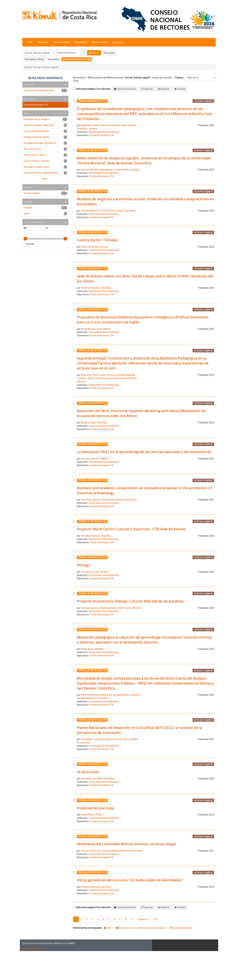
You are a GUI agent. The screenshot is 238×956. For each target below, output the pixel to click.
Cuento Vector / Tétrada (97, 240)
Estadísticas (80, 42)
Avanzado (109, 52)
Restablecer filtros (34, 59)
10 (125, 919)
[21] (156, 919)
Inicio (30, 42)
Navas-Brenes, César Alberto (96, 329)
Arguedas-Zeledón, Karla (94, 125)
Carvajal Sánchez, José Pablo (92, 698)
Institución (29, 84)
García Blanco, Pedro (91, 814)
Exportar (148, 89)
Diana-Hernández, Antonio (94, 246)
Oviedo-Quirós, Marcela (129, 608)
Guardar (181, 89)
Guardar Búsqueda (181, 928)
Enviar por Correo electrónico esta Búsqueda (141, 928)
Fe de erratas (88, 772)
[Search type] (70, 53)
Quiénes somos (61, 42)
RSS (107, 928)
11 (132, 919)
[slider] (25, 238)
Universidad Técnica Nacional (104, 132)
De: (25, 228)
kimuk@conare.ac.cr (32, 948)
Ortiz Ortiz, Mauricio (91, 499)
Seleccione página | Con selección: (93, 89)
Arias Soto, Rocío (90, 375)
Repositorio (30, 98)
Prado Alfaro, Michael (92, 649)
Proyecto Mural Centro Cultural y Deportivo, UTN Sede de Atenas (131, 529)
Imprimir (165, 89)
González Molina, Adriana (126, 169)
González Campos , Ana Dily (95, 535)
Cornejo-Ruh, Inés (117, 125)
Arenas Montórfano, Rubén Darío (119, 499)
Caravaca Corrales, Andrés (95, 572)
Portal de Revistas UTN (102, 135)
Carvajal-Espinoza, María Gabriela (98, 608)
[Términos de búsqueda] (37, 53)
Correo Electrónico (126, 89)
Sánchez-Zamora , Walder (94, 458)
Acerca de (43, 42)
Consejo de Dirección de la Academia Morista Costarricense (112, 850)
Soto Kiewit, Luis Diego (92, 739)
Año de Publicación (34, 222)
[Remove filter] (89, 59)
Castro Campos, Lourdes (112, 375)
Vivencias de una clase (95, 808)
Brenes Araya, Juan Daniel (122, 210)
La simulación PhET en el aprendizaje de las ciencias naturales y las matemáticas (144, 452)
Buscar (94, 52)
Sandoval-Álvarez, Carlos (94, 210)
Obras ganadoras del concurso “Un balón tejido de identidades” (130, 880)
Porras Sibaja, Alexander (106, 378)
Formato (28, 187)
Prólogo (83, 565)
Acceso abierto (100, 42)
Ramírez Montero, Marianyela (96, 169)
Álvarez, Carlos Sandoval (94, 422)
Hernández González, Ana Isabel (98, 778)
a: (47, 228)
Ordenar (179, 77)
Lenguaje (118, 42)
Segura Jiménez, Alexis (117, 739)
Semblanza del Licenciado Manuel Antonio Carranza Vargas (126, 844)
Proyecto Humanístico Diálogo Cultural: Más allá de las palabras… (131, 601)
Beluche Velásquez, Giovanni (96, 886)
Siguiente (143, 919)
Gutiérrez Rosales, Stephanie (96, 288)
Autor (26, 113)
